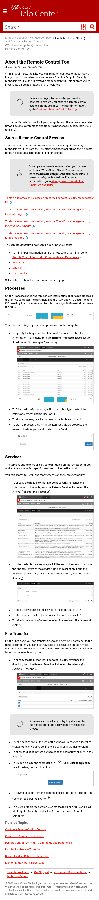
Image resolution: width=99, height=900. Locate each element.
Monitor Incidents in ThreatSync (24, 849)
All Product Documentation (70, 872)
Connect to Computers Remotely (24, 836)
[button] (83, 26)
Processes (18, 262)
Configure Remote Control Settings (56, 109)
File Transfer (19, 273)
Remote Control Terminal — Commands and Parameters (45, 257)
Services (17, 267)
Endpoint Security (16, 37)
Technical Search (17, 876)
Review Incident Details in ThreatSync (27, 856)
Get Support (41, 872)
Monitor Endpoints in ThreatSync (24, 862)
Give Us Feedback (18, 872)
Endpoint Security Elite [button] (30, 67)
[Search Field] (49, 26)
